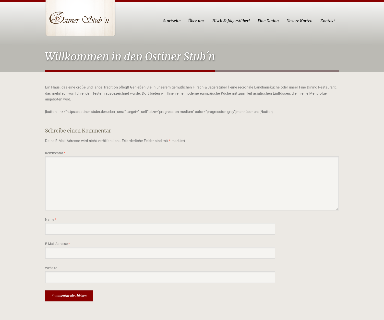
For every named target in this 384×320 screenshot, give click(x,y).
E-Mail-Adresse (57, 244)
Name (50, 219)
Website (51, 268)
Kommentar (55, 153)
